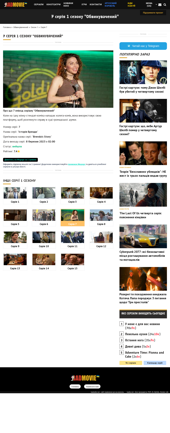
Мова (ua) (149, 4)
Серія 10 (44, 332)
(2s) (144, 394)
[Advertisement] (58, 65)
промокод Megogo (77, 207)
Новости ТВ (124, 248)
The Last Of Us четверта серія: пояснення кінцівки (140, 255)
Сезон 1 (34, 27)
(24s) (143, 374)
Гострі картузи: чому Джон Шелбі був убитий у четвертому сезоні (142, 129)
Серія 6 (44, 309)
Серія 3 (72, 287)
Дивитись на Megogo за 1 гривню (20, 202)
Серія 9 (15, 332)
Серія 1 (15, 287)
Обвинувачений (20, 27)
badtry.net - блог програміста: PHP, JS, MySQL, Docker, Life (147, 432)
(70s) (142, 365)
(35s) (140, 380)
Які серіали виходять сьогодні (143, 353)
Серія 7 (44, 27)
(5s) (138, 386)
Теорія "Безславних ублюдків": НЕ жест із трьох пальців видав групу (143, 213)
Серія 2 (44, 287)
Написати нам (92, 426)
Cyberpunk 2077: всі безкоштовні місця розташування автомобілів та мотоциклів (142, 295)
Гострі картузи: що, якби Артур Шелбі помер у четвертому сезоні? (140, 170)
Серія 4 (101, 287)
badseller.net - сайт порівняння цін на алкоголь (107, 432)
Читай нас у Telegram (143, 85)
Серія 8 (101, 309)
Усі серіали (131, 402)
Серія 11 (72, 332)
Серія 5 (15, 309)
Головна (7, 27)
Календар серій (154, 402)
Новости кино (125, 207)
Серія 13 (15, 354)
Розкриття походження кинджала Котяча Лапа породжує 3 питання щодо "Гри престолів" (142, 338)
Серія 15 (72, 354)
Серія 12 (101, 332)
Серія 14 (44, 354)
